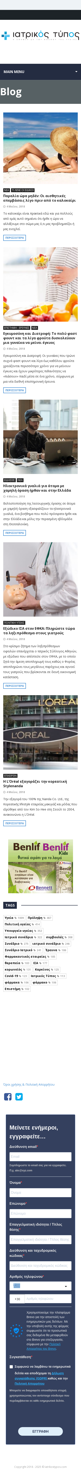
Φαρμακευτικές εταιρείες (30, 956)
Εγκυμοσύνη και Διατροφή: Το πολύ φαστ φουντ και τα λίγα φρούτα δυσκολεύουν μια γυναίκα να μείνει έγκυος (40, 338)
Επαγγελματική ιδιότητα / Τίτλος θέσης (36, 1227)
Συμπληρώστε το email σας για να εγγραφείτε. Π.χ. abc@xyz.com (38, 1168)
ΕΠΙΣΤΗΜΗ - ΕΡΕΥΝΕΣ (16, 328)
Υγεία (14, 918)
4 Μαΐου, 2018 (15, 206)
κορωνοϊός (18, 969)
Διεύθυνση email (23, 1147)
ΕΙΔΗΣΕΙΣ (9, 480)
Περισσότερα (14, 238)
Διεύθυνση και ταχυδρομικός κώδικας (33, 1253)
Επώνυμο (17, 1203)
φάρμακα (17, 982)
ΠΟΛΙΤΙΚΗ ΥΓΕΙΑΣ (14, 623)
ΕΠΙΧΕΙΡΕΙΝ (10, 776)
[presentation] (36, 1413)
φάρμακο (44, 982)
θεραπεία (17, 963)
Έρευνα (55, 950)
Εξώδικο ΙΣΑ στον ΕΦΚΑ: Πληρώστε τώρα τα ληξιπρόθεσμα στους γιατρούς (39, 630)
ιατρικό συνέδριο (51, 943)
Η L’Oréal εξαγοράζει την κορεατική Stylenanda (35, 783)
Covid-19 (16, 976)
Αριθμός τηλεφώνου (26, 1276)
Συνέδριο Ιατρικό (23, 950)
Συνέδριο (16, 943)
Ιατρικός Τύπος (48, 976)
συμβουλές (59, 937)
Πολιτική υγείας (22, 924)
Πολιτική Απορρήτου (29, 1383)
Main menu (14, 71)
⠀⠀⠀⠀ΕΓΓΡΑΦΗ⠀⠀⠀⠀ (40, 1431)
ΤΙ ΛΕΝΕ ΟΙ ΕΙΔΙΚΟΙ (23, 190)
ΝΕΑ (6, 190)
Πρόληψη (39, 918)
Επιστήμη (17, 989)
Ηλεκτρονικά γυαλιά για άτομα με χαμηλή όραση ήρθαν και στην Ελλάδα (37, 488)
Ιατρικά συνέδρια (23, 937)
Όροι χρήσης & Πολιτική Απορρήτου (29, 1084)
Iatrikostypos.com (40, 1011)
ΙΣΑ (40, 963)
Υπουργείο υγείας (23, 931)
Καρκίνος (47, 969)
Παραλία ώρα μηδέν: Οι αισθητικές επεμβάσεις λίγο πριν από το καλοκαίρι (39, 198)
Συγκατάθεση (20, 1357)
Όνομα (15, 1183)
